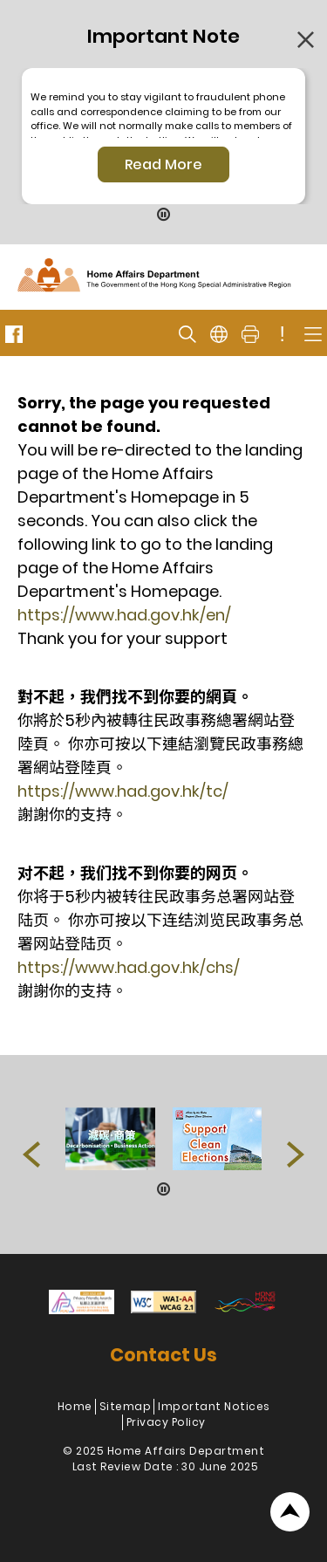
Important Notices (214, 1406)
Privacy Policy (166, 1422)
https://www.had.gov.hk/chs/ (128, 967)
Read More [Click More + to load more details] (163, 164)
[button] (31, 1154)
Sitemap (125, 1406)
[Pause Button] (164, 215)
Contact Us (163, 1354)
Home (75, 1406)
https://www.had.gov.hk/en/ (124, 615)
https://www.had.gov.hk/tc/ (122, 791)
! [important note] (282, 334)
